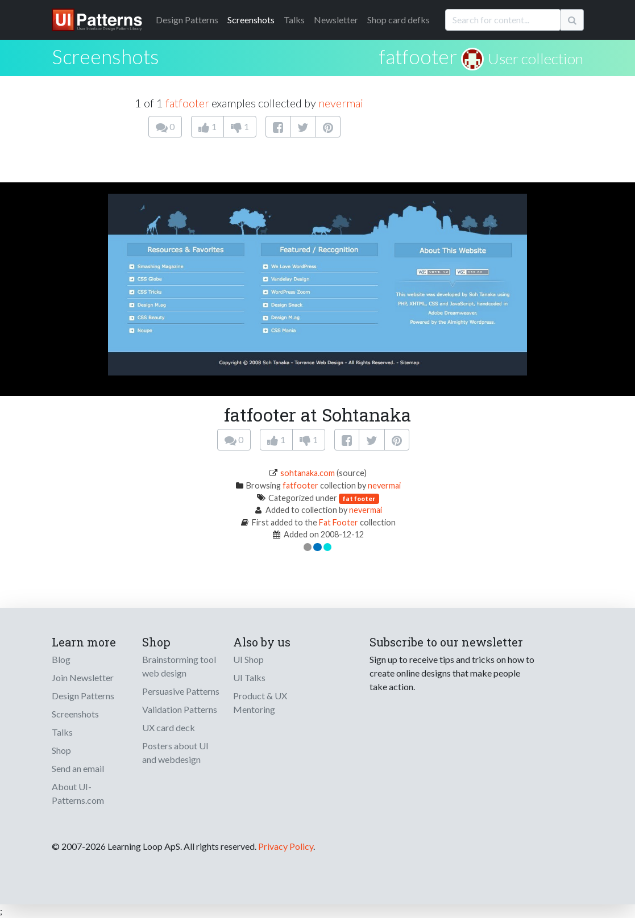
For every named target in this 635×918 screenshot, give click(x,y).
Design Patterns (83, 695)
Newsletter (336, 19)
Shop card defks (398, 19)
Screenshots (251, 19)
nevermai (340, 103)
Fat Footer (338, 522)
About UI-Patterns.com (78, 793)
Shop (61, 750)
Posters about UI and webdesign (175, 752)
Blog (61, 659)
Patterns (187, 19)
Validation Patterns (179, 709)
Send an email (78, 768)
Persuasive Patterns (180, 691)
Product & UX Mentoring (260, 702)
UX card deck (168, 727)
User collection (535, 58)
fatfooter (418, 56)
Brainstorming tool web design (179, 666)
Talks (294, 19)
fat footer (359, 498)
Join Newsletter (83, 677)
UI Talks (249, 677)
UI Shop (248, 659)
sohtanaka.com (307, 473)
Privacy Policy (285, 846)
